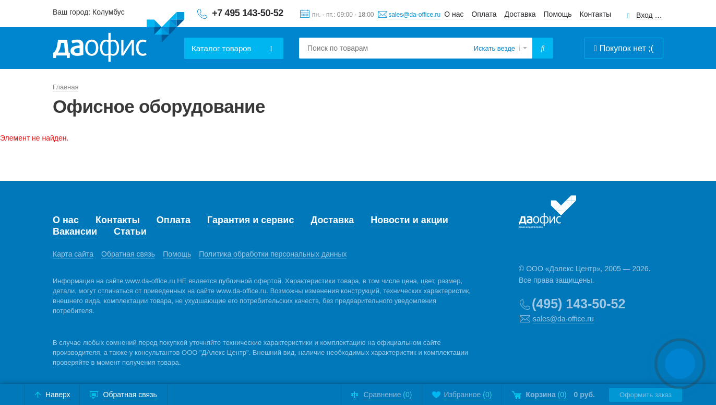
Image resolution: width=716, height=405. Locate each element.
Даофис (118, 37)
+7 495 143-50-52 (247, 13)
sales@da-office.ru (414, 14)
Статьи (130, 231)
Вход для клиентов (649, 15)
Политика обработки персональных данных (273, 254)
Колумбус (108, 12)
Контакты (595, 14)
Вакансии (75, 231)
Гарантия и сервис (250, 220)
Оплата (483, 14)
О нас (453, 14)
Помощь (558, 14)
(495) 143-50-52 (578, 303)
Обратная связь (128, 254)
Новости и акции (409, 220)
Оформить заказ (645, 395)
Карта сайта (73, 254)
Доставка (520, 14)
